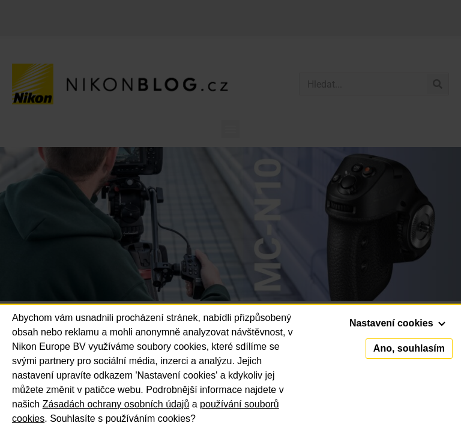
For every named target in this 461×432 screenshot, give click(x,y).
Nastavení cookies (397, 323)
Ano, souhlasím (409, 348)
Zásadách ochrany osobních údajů (116, 404)
